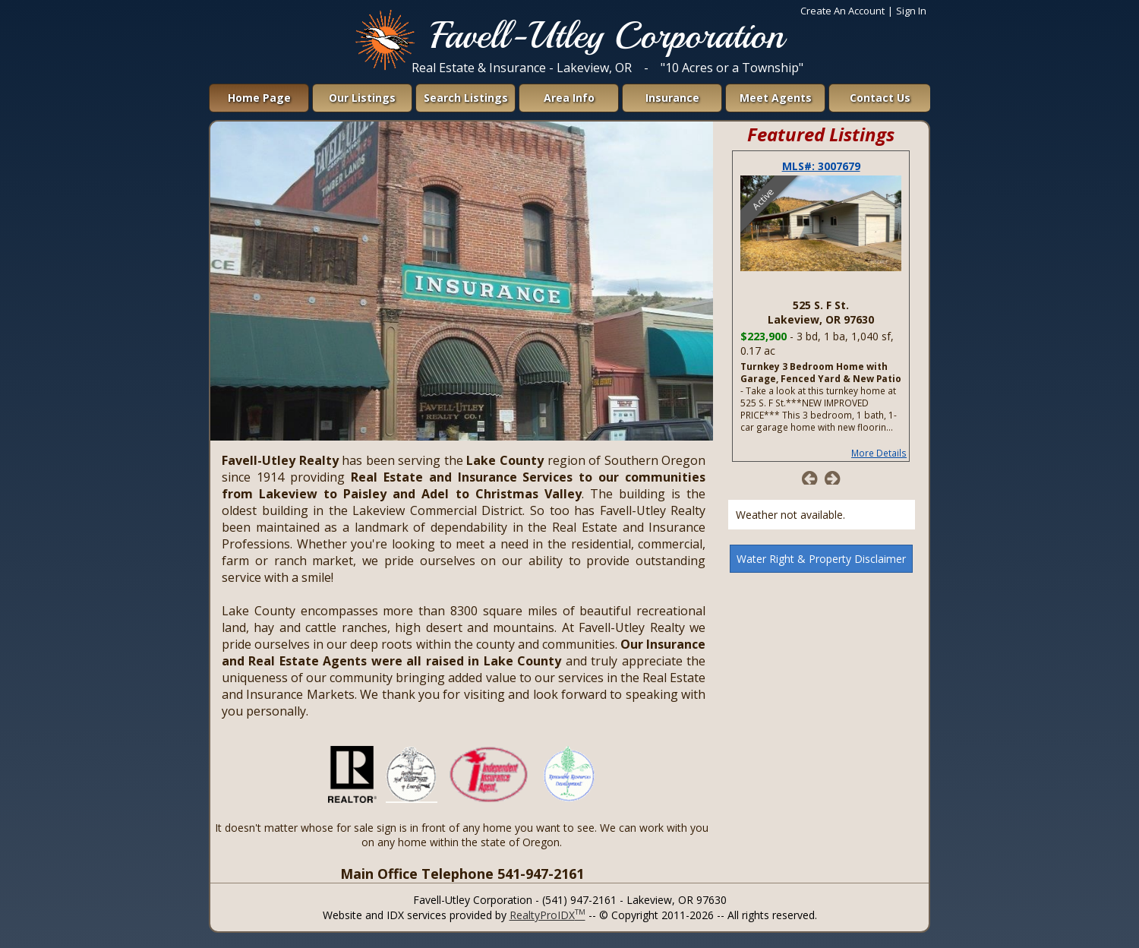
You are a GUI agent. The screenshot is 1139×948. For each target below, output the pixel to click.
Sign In (911, 10)
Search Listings (466, 97)
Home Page (259, 97)
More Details (879, 453)
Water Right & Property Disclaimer (821, 558)
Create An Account (842, 10)
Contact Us (880, 97)
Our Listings (362, 97)
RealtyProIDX (547, 915)
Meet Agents (776, 97)
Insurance (672, 97)
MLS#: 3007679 (821, 166)
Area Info (569, 97)
